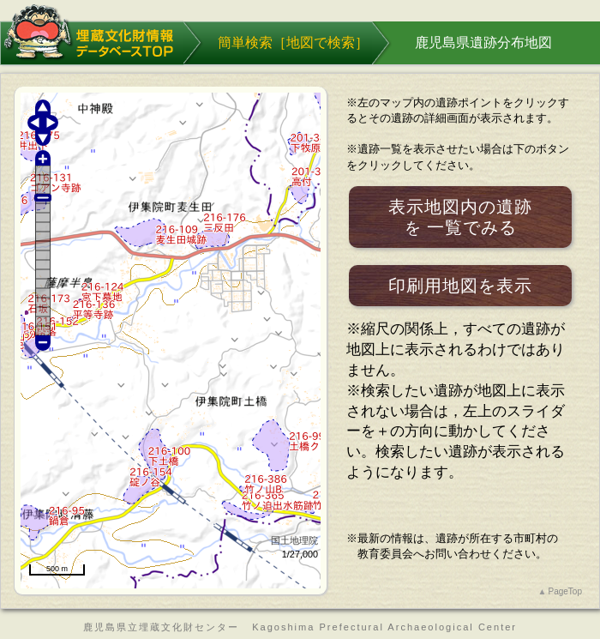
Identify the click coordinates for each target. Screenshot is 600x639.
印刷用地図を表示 (460, 285)
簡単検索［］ (293, 42)
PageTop (565, 591)
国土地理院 (294, 540)
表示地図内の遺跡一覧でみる (460, 217)
